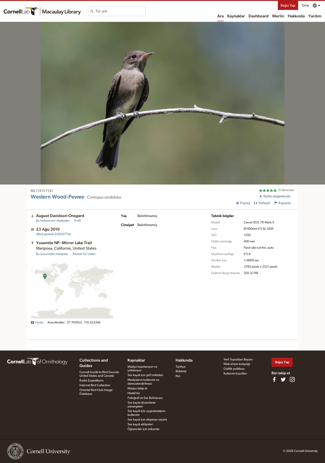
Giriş (305, 5)
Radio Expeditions (91, 380)
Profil (77, 220)
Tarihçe (181, 366)
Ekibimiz (181, 371)
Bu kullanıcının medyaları (53, 220)
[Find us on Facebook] (274, 379)
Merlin (278, 16)
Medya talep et (137, 388)
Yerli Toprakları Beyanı (238, 359)
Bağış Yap (288, 5)
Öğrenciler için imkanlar (144, 429)
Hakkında (296, 16)
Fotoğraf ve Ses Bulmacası (145, 398)
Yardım (314, 16)
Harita (37, 322)
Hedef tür (134, 393)
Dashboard (258, 16)
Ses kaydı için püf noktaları (145, 375)
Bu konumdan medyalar (52, 254)
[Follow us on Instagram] (292, 379)
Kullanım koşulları (235, 373)
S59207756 (53, 234)
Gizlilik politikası (234, 368)
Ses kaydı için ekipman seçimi (147, 419)
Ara (220, 16)
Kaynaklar (236, 16)
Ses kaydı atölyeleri (140, 424)
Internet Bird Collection (94, 385)
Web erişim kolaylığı (236, 364)
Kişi (178, 376)
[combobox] (120, 11)
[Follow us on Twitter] (283, 379)
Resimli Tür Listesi (84, 254)
